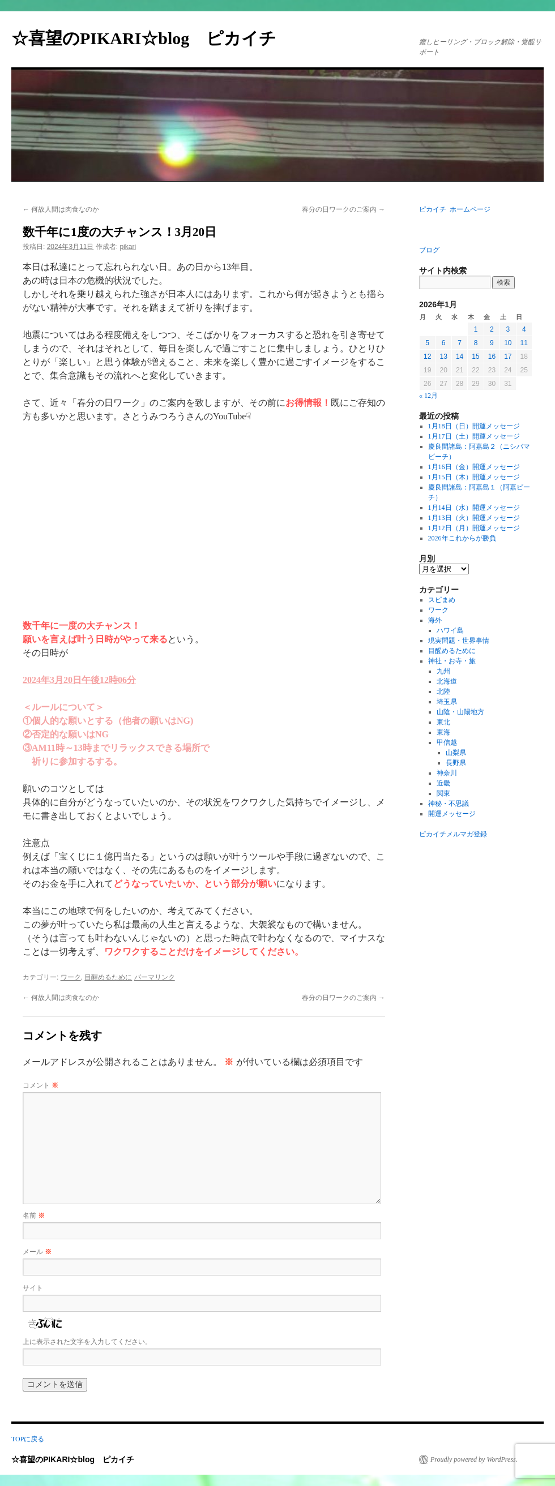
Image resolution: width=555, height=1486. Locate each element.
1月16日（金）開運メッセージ (474, 467)
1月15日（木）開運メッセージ (474, 477)
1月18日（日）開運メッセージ (474, 426)
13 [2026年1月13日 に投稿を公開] (443, 356)
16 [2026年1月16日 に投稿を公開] (492, 356)
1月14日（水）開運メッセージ (474, 508)
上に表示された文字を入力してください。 (87, 1342)
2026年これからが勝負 (462, 538)
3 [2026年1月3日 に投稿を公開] (508, 329)
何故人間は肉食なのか (61, 209)
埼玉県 (447, 702)
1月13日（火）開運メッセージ (474, 518)
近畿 (443, 783)
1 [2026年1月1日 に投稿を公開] (476, 329)
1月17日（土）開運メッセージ (474, 436)
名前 (34, 1215)
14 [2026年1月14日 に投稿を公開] (459, 356)
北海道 (447, 681)
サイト (33, 1288)
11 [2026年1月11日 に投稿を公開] (524, 343)
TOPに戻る (27, 1439)
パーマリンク (154, 977)
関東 (443, 793)
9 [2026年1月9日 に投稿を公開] (492, 343)
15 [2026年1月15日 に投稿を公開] (475, 356)
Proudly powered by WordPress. (474, 1459)
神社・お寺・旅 (452, 661)
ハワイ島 (450, 630)
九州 (443, 671)
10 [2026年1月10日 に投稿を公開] (507, 343)
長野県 (456, 763)
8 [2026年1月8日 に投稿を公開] (476, 343)
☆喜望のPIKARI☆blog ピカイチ (152, 38)
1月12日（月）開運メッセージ (474, 528)
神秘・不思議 (448, 804)
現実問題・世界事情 (458, 641)
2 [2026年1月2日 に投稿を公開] (492, 329)
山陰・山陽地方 (460, 712)
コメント (40, 1085)
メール (37, 1252)
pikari (127, 247)
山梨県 (456, 753)
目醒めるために (108, 977)
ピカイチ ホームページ (454, 209)
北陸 (443, 691)
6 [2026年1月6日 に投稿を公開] (444, 343)
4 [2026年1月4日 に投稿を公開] (524, 329)
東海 (443, 732)
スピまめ (441, 600)
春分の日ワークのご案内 (343, 209)
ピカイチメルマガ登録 (453, 834)
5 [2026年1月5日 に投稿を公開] (427, 343)
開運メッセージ (452, 814)
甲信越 (447, 742)
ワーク (71, 977)
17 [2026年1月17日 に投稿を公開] (507, 356)
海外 (435, 620)
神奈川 (447, 773)
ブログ (429, 250)
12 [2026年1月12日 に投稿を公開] (427, 356)
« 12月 (428, 396)
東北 (443, 722)
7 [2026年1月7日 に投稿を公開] (460, 343)
